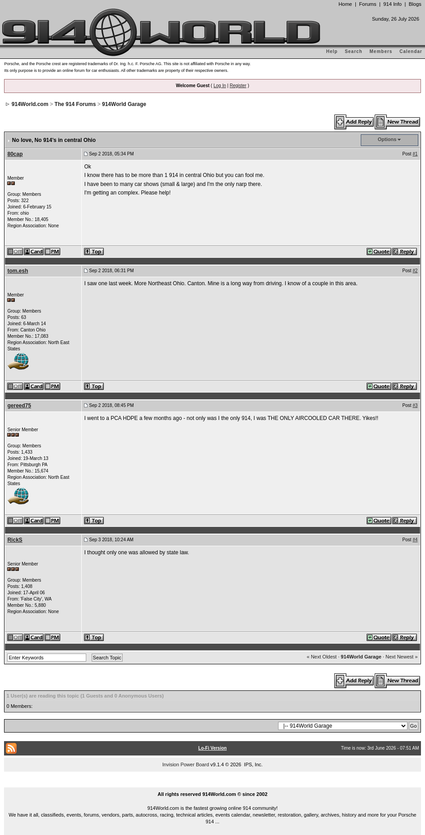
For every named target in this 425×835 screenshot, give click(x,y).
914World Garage (124, 104)
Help (332, 51)
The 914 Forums (75, 104)
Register (238, 85)
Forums (367, 4)
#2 (414, 270)
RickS (14, 540)
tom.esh (17, 271)
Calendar (410, 51)
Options (387, 139)
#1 (414, 153)
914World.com (30, 104)
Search (353, 51)
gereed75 (19, 405)
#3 (414, 405)
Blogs (415, 4)
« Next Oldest (322, 656)
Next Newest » (401, 656)
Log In (219, 85)
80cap (14, 154)
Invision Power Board (185, 764)
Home (345, 4)
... (212, 783)
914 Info (392, 4)
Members (381, 51)
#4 (414, 539)
